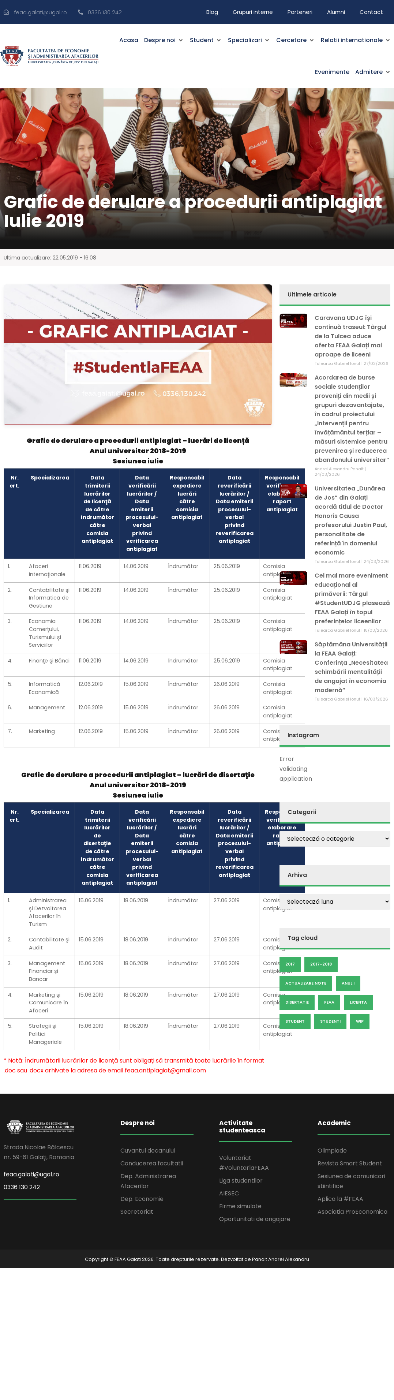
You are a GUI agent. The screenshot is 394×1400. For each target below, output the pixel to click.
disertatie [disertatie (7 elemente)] (297, 1002)
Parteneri (300, 12)
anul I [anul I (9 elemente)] (348, 983)
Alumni (336, 12)
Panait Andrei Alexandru (280, 1259)
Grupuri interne (253, 12)
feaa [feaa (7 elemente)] (329, 1002)
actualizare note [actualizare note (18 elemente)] (305, 983)
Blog (212, 12)
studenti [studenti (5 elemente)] (330, 1021)
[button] (164, 40)
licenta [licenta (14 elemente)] (358, 1002)
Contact (371, 12)
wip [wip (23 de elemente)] (360, 1021)
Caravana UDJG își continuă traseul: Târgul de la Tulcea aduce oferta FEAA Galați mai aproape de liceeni (350, 336)
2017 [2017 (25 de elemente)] (290, 964)
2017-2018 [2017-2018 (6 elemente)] (321, 964)
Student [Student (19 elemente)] (295, 1021)
